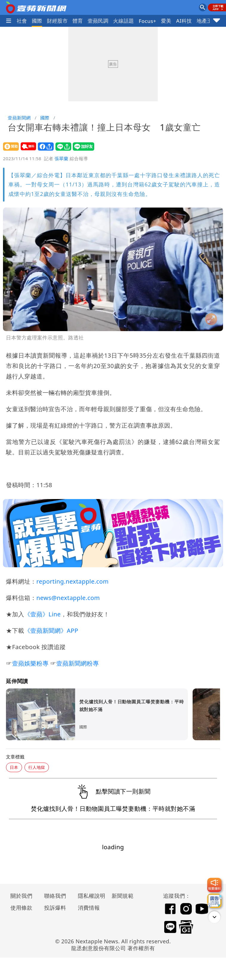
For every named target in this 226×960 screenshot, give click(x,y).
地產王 (204, 20)
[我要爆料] (214, 885)
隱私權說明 (89, 895)
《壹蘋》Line (42, 614)
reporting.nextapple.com (72, 581)
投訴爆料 (55, 907)
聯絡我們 (55, 895)
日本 (14, 767)
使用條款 (21, 907)
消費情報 (89, 907)
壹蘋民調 (98, 20)
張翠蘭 (61, 158)
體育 (77, 20)
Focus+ (147, 21)
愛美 (166, 20)
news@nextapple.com (68, 598)
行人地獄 (36, 767)
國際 (37, 20)
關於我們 (21, 895)
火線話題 (123, 20)
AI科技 (184, 20)
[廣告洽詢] (214, 901)
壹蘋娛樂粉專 (30, 663)
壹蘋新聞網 (19, 118)
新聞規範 (123, 895)
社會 (22, 20)
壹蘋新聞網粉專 (77, 663)
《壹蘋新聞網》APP (51, 631)
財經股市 (57, 20)
